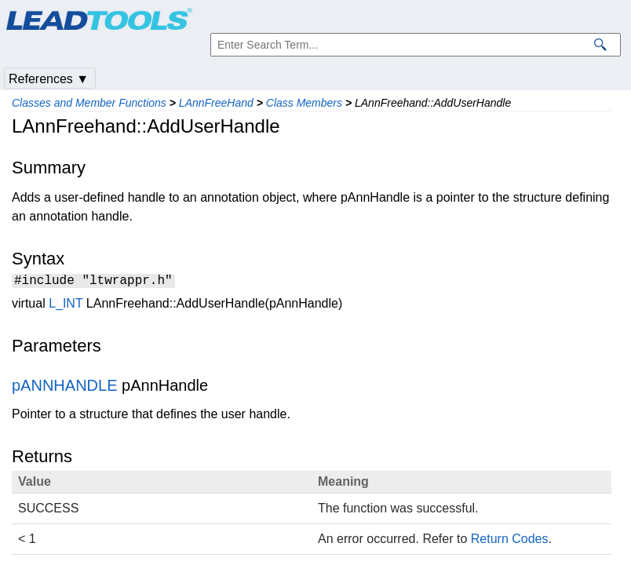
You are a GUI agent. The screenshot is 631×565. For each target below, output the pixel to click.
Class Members (304, 103)
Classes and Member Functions (89, 103)
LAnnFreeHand (216, 103)
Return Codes (510, 541)
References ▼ (49, 79)
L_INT (65, 305)
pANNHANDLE (64, 387)
